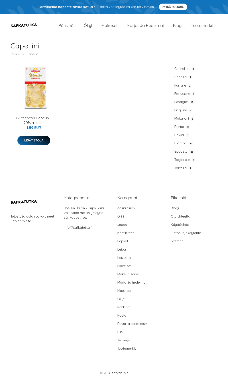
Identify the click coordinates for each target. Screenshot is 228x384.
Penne (182, 130)
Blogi (177, 27)
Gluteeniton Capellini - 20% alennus (34, 124)
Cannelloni (184, 72)
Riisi (120, 335)
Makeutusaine (128, 277)
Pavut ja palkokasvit (133, 327)
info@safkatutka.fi (78, 231)
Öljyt (88, 27)
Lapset (122, 244)
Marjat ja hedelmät (145, 27)
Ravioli (181, 138)
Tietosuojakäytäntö (186, 236)
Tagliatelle (184, 163)
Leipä (121, 253)
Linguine (183, 113)
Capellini (183, 80)
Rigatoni (183, 147)
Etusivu (15, 58)
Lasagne (184, 105)
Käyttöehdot (180, 228)
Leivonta (124, 261)
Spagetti (184, 155)
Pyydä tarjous (173, 6)
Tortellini (183, 171)
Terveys (123, 343)
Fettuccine (184, 97)
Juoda (122, 228)
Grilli (120, 220)
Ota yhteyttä (180, 220)
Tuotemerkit (202, 27)
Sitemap (177, 244)
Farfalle (182, 89)
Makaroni (184, 122)
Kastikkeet (125, 236)
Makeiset (109, 27)
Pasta (121, 319)
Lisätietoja (33, 144)
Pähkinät (67, 27)
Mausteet (124, 294)
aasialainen (126, 211)
